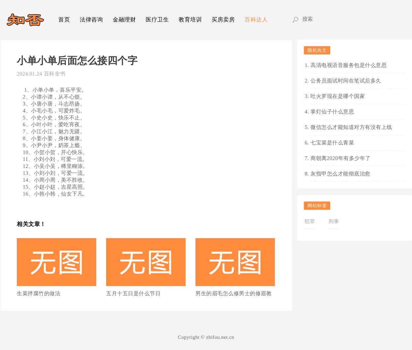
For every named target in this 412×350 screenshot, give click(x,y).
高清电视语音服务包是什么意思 (348, 65)
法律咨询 (91, 19)
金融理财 (124, 19)
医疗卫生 (157, 19)
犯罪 (310, 221)
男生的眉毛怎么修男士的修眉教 (233, 293)
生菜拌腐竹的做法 (38, 293)
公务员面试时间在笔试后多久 (345, 80)
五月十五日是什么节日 (133, 293)
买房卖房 (223, 19)
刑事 (334, 221)
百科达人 (256, 19)
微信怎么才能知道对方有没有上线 (351, 127)
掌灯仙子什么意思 (332, 111)
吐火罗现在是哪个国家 (337, 96)
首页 (64, 19)
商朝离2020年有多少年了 (340, 158)
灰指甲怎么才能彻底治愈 (340, 173)
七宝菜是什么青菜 (332, 142)
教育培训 (190, 19)
